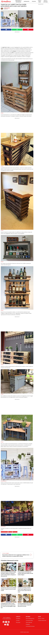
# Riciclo (10, 531)
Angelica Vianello (7, 7)
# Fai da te (15, 531)
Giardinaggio (26, 1)
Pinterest (2, 230)
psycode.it (18, 622)
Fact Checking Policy (30, 618)
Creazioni (34, 1)
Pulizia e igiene (39, 1)
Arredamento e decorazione (18, 1)
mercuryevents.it (3, 526)
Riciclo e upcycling (45, 1)
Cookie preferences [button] (42, 620)
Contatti (17, 620)
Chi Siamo (18, 618)
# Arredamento (4, 531)
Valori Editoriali (29, 622)
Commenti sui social (30, 626)
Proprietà (28, 624)
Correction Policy (29, 620)
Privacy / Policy (41, 618)
